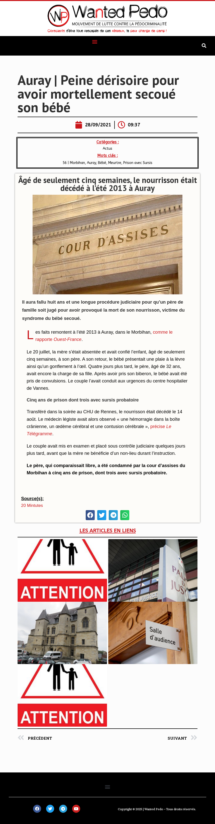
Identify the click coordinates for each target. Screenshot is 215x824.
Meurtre (114, 163)
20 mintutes (32, 505)
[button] (94, 41)
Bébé (102, 163)
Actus (107, 148)
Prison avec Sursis (137, 163)
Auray (91, 163)
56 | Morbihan (74, 163)
